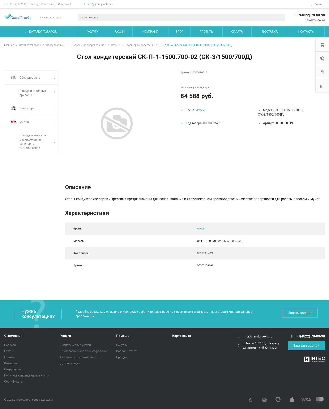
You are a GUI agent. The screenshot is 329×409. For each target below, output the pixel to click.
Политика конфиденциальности (26, 375)
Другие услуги (70, 363)
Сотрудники (12, 369)
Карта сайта (181, 336)
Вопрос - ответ (126, 351)
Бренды (121, 357)
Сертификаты (13, 381)
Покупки (122, 345)
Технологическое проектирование (84, 351)
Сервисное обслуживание (78, 357)
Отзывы (9, 357)
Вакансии (10, 363)
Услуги (65, 336)
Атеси (200, 110)
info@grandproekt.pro (99, 4)
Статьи (9, 351)
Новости (10, 345)
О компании (13, 336)
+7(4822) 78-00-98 (310, 15)
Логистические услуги (75, 345)
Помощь (122, 336)
